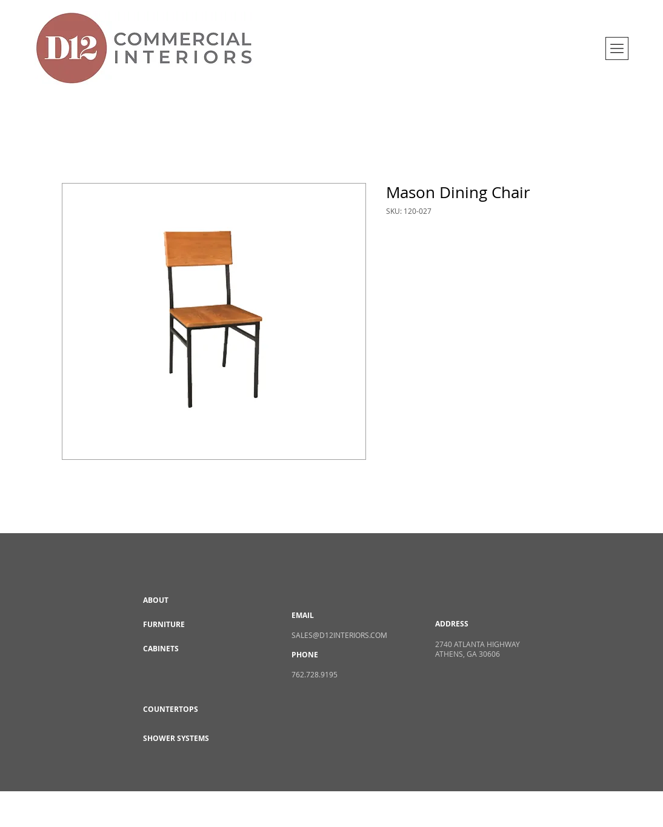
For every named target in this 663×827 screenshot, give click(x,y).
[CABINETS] (186, 649)
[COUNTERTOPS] (186, 709)
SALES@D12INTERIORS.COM (339, 635)
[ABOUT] (186, 600)
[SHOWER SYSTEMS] (186, 738)
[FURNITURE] (186, 625)
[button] (616, 48)
